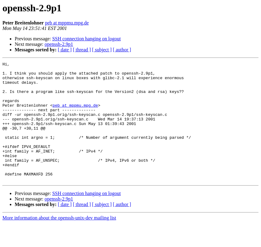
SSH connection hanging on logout (86, 38)
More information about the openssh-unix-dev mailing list (59, 241)
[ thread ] (82, 49)
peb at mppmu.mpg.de (67, 22)
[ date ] (65, 49)
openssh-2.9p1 (59, 44)
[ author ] (122, 49)
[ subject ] (102, 49)
